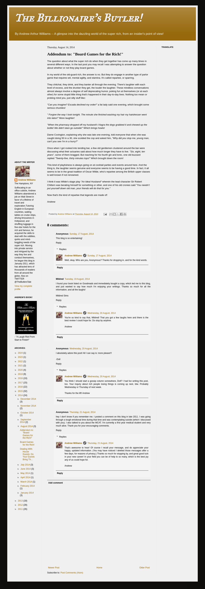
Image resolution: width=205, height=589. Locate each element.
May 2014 (25, 473)
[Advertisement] (29, 100)
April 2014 (25, 477)
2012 (20, 505)
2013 (20, 500)
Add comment (55, 483)
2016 (20, 387)
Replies (62, 249)
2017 (20, 382)
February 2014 (27, 486)
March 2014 (26, 481)
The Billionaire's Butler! (78, 17)
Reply (59, 243)
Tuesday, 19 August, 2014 (77, 279)
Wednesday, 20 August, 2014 (101, 313)
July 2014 (25, 464)
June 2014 (25, 469)
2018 (20, 378)
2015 (20, 391)
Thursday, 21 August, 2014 (82, 412)
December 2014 (28, 399)
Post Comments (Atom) (71, 572)
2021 (20, 365)
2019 (20, 374)
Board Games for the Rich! (27, 443)
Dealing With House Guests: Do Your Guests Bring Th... (27, 454)
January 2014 (27, 493)
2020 (20, 370)
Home (99, 567)
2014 (20, 395)
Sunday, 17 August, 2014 (81, 234)
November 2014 (28, 406)
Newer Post (53, 567)
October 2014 (27, 412)
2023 (20, 357)
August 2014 (26, 426)
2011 (20, 509)
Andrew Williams (73, 255)
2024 (20, 353)
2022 (20, 361)
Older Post (144, 567)
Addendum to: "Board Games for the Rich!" (27, 434)
